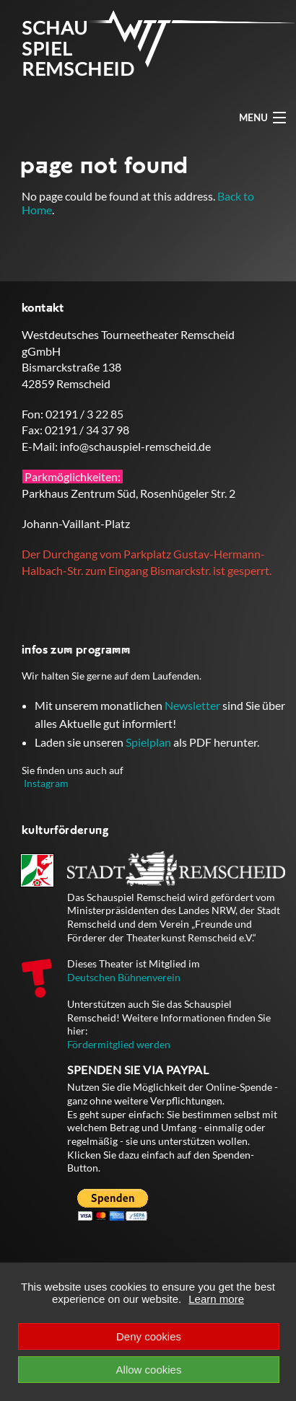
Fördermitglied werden (118, 1044)
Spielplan (148, 742)
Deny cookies (148, 1336)
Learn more (216, 1299)
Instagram (46, 783)
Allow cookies (149, 1369)
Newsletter (192, 705)
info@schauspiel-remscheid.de (135, 446)
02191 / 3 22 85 (84, 414)
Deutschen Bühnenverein (123, 977)
